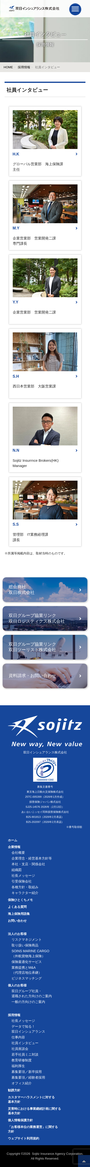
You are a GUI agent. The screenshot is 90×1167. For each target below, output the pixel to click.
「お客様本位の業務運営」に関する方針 (33, 1129)
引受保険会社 (22, 881)
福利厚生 (18, 1066)
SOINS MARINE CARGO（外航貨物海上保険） (30, 953)
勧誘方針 (14, 1090)
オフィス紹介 (22, 1083)
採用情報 (24, 67)
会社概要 (18, 852)
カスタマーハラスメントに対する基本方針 (31, 1100)
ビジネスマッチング (27, 978)
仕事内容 (18, 1037)
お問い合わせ (17, 920)
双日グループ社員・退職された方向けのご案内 (32, 993)
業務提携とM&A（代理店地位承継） (27, 970)
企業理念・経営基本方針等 (32, 858)
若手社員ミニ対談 (25, 1054)
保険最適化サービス (27, 962)
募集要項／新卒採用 (27, 1072)
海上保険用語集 (19, 914)
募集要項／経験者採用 (28, 1077)
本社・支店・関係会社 (28, 864)
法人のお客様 (17, 934)
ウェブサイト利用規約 (23, 1138)
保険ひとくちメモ (20, 900)
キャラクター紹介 (25, 893)
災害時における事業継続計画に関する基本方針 (34, 1111)
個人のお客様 (17, 985)
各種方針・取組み (25, 887)
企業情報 (14, 847)
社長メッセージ (23, 875)
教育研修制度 (22, 1060)
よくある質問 (17, 907)
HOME (8, 67)
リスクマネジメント (27, 939)
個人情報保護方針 (20, 1120)
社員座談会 (20, 1049)
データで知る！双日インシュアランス (28, 1029)
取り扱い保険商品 (25, 945)
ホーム (12, 840)
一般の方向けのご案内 (28, 1002)
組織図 (17, 870)
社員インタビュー (25, 1043)
